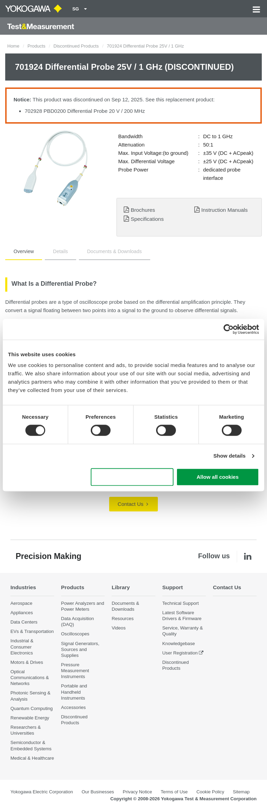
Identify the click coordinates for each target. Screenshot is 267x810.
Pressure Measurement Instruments (75, 670)
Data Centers (24, 622)
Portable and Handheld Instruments (74, 691)
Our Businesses (98, 791)
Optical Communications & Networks (29, 677)
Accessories (73, 707)
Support (172, 587)
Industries (23, 587)
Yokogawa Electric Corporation (41, 791)
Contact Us (133, 504)
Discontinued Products (76, 46)
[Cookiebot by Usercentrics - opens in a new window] (228, 329)
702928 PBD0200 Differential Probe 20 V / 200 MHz (85, 111)
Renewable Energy (29, 717)
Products (36, 46)
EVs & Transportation (32, 631)
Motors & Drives (26, 662)
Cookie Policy (210, 791)
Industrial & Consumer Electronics (21, 646)
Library (121, 587)
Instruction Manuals (224, 210)
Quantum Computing (31, 708)
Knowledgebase (178, 643)
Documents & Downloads (114, 251)
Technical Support (180, 603)
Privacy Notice (137, 791)
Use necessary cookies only (132, 477)
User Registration (180, 652)
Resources (123, 618)
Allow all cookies (217, 477)
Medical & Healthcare (32, 758)
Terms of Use (174, 791)
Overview (24, 251)
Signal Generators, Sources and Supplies (80, 649)
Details (60, 251)
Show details (229, 456)
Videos (119, 628)
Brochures (143, 210)
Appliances (21, 612)
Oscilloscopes (75, 633)
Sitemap (241, 791)
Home (13, 46)
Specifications (147, 219)
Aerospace (21, 603)
